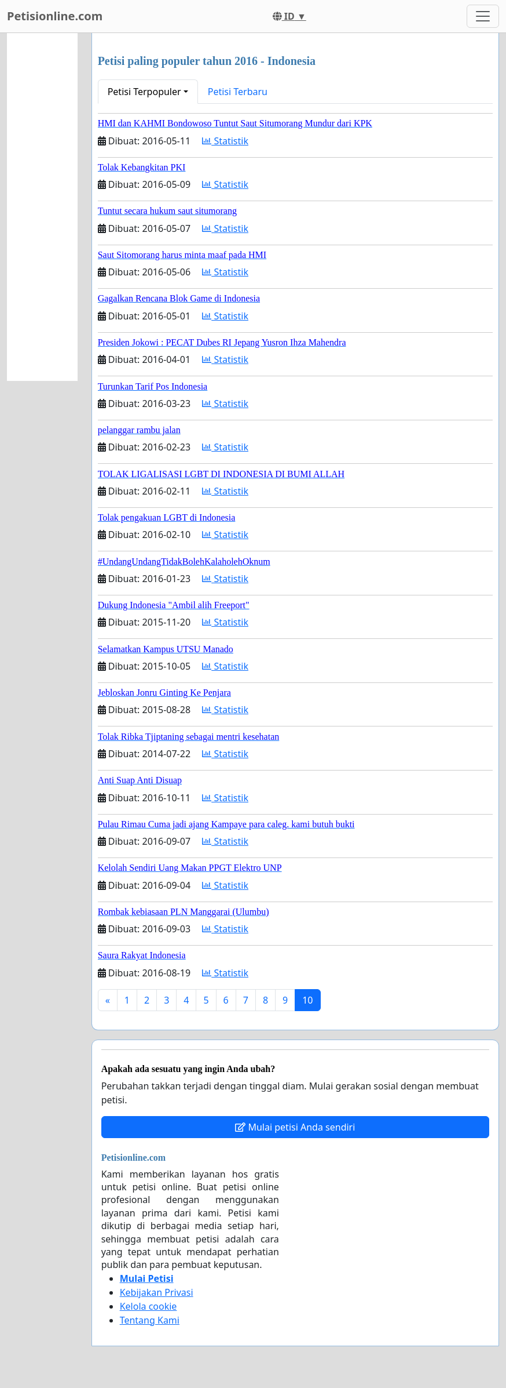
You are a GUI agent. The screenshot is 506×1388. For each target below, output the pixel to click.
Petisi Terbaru (237, 91)
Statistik (225, 141)
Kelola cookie (148, 1306)
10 (307, 1000)
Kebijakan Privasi (156, 1292)
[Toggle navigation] (483, 16)
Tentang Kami (149, 1320)
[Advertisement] (42, 207)
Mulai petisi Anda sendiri (295, 1127)
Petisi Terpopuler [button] (144, 91)
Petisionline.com (54, 16)
